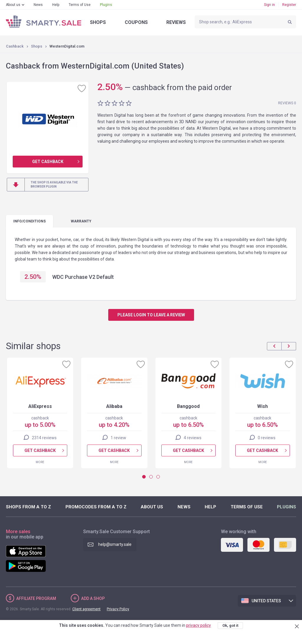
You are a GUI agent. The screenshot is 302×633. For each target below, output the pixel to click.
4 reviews (192, 437)
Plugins (106, 5)
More (40, 462)
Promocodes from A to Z (96, 507)
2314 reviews (44, 437)
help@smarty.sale (115, 544)
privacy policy (198, 625)
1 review (118, 437)
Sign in (269, 5)
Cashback (15, 46)
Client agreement (86, 609)
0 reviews (266, 437)
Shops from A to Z (28, 507)
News (38, 5)
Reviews (176, 22)
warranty (81, 221)
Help (55, 5)
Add (93, 598)
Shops (98, 22)
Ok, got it (230, 625)
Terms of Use (80, 5)
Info (29, 221)
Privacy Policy (118, 609)
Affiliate (36, 598)
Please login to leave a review (151, 315)
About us (13, 5)
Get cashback (47, 161)
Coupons (136, 22)
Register (289, 5)
